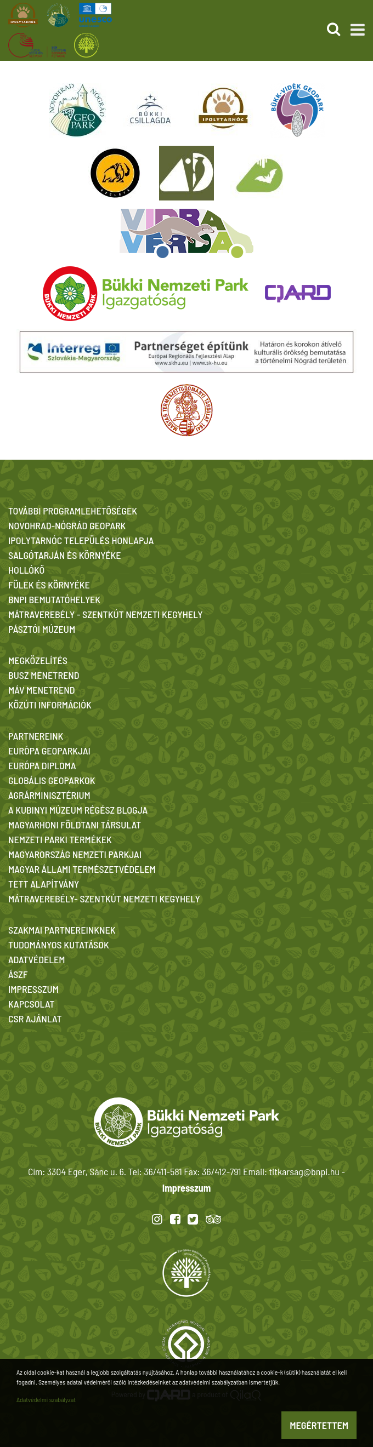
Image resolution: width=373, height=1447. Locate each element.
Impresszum (186, 1188)
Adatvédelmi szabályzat (46, 1399)
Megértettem (319, 1425)
